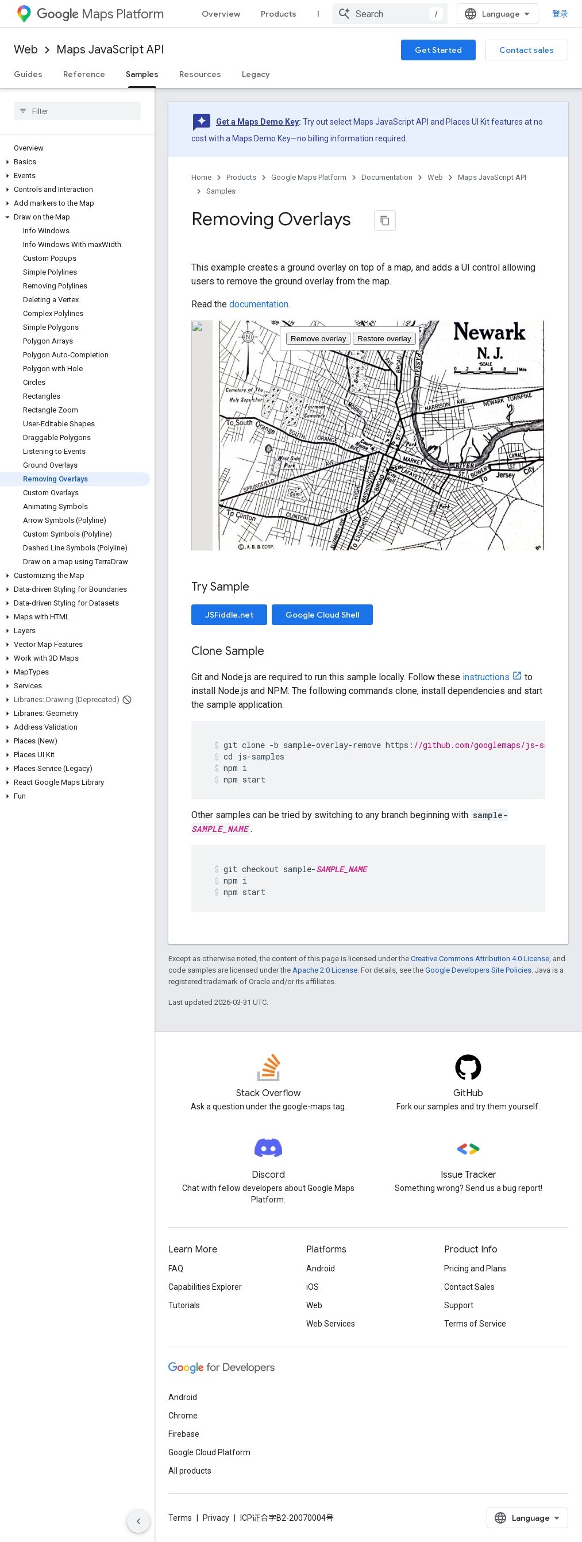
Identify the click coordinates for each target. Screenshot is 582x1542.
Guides (28, 74)
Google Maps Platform (308, 177)
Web (26, 50)
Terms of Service (475, 1323)
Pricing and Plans (475, 1268)
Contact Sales (469, 1287)
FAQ (175, 1268)
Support (458, 1305)
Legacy (256, 74)
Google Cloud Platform (209, 1452)
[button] (75, 162)
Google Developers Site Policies (478, 970)
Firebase (183, 1434)
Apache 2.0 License (324, 970)
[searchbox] (77, 111)
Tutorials (184, 1305)
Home (201, 177)
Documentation (387, 177)
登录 (560, 13)
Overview (221, 14)
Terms (180, 1517)
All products (189, 1470)
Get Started (438, 50)
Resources (200, 74)
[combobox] (390, 13)
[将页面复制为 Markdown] (385, 220)
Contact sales (526, 50)
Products (278, 14)
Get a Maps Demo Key (257, 121)
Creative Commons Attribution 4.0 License (480, 958)
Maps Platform (100, 14)
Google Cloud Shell (322, 615)
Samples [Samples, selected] (142, 74)
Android (320, 1268)
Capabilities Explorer (205, 1287)
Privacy (216, 1517)
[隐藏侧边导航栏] (138, 1521)
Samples (221, 191)
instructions (486, 677)
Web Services (330, 1323)
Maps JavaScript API (110, 50)
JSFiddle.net (229, 615)
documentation (258, 304)
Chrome (183, 1415)
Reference (84, 74)
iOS (312, 1287)
